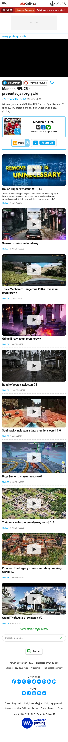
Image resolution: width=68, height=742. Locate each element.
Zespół (35, 708)
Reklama (26, 708)
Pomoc (60, 708)
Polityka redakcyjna (33, 703)
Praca (43, 708)
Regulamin (17, 703)
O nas (7, 703)
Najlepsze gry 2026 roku (47, 663)
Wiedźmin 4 (36, 668)
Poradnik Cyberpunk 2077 (21, 663)
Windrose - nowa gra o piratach (51, 10)
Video (24, 36)
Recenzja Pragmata (25, 10)
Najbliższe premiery (53, 668)
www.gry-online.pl (10, 36)
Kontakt (51, 708)
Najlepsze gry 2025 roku (16, 668)
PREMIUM (7, 10)
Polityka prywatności (53, 703)
